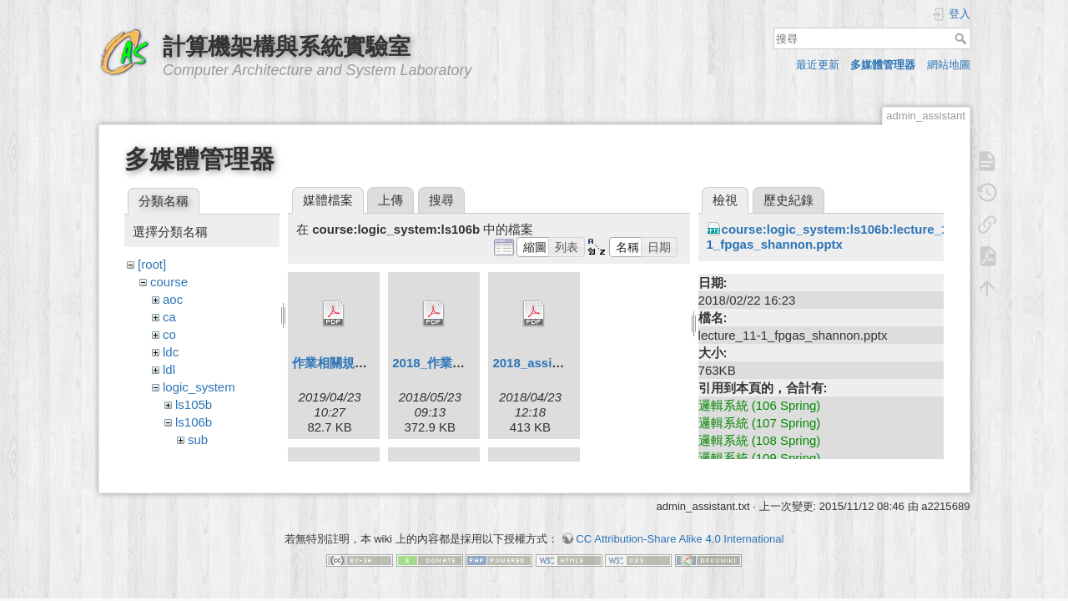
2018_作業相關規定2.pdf (462, 363)
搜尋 (962, 38)
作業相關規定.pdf (341, 363)
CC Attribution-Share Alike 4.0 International (679, 542)
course (169, 282)
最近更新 (817, 64)
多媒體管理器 (882, 64)
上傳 (390, 200)
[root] (152, 264)
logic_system (199, 387)
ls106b (193, 422)
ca (169, 317)
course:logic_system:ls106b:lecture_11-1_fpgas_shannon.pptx (833, 236)
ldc (171, 352)
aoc (173, 299)
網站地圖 (948, 64)
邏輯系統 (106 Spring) (759, 405)
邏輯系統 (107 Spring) (759, 423)
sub (198, 439)
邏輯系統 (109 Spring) (759, 458)
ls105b (193, 404)
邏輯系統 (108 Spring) (759, 440)
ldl (169, 369)
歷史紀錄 (788, 200)
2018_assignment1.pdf (559, 363)
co (169, 334)
